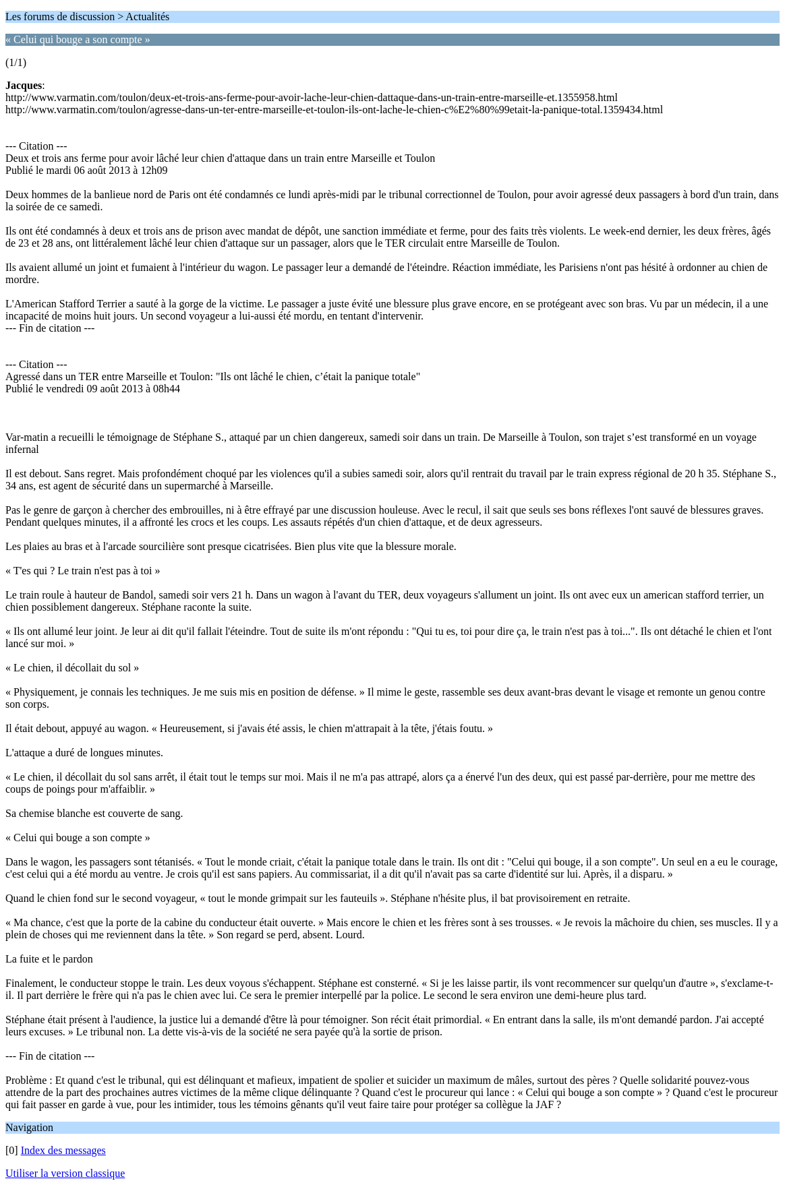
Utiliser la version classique (65, 1173)
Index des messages (63, 1150)
